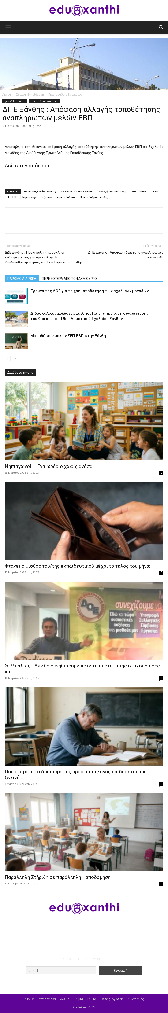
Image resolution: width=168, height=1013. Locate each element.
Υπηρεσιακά (47, 999)
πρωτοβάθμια (66, 197)
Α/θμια (64, 999)
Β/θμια (78, 999)
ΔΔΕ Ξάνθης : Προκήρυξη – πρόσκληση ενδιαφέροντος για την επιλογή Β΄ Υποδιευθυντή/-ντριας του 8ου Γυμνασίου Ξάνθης (44, 257)
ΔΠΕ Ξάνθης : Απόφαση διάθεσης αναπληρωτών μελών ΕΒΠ (125, 254)
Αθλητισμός (136, 999)
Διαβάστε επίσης (20, 372)
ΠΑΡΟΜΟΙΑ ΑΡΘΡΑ (21, 278)
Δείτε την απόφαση (28, 166)
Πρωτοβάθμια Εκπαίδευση (66, 94)
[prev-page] (8, 358)
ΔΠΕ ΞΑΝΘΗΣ (139, 191)
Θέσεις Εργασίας (112, 999)
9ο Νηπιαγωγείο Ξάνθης (40, 191)
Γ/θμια (91, 999)
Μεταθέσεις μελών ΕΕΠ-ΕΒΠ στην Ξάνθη (68, 335)
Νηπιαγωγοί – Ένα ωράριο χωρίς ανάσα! (49, 466)
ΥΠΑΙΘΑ (29, 999)
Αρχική (7, 94)
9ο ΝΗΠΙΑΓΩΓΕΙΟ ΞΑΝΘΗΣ (77, 191)
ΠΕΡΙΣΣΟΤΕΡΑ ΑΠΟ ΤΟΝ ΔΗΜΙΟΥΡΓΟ (69, 278)
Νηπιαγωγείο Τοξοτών (37, 197)
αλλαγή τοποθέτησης (112, 191)
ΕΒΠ (155, 191)
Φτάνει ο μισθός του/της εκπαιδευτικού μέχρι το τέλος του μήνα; (77, 566)
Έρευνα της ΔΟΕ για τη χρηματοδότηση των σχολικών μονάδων (89, 290)
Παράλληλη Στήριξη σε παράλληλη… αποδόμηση (58, 877)
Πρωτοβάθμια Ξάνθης (94, 197)
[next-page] (15, 358)
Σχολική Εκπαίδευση (30, 94)
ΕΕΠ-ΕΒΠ (12, 197)
